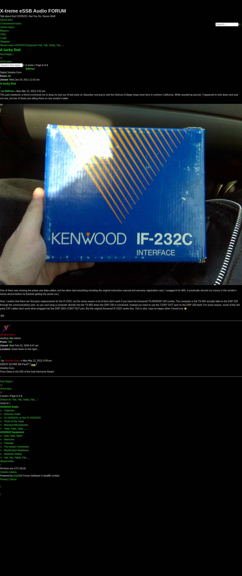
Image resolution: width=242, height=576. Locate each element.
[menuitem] (10, 23)
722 (10, 342)
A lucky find (10, 50)
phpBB (17, 475)
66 (9, 76)
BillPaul (30, 68)
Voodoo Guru (7, 334)
